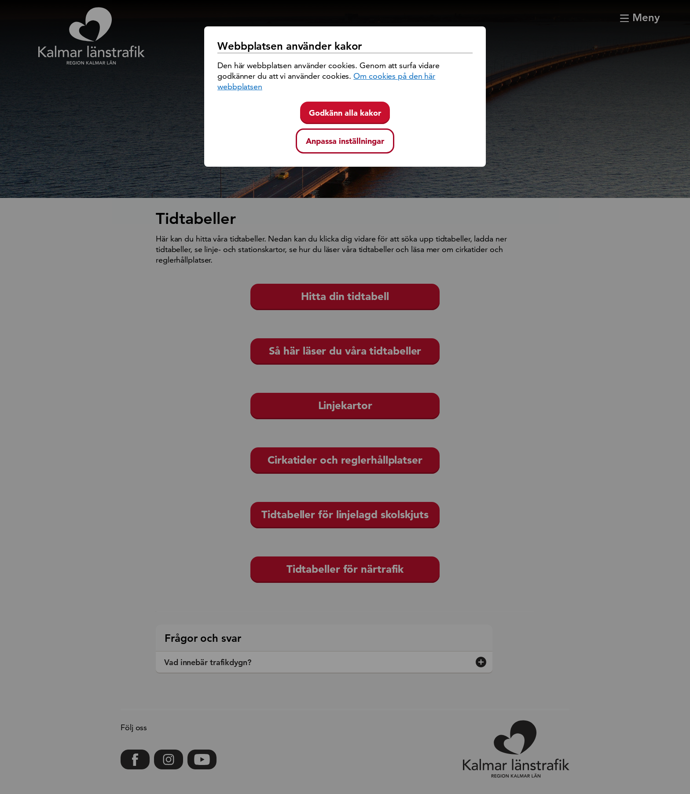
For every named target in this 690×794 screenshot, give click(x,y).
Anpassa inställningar (345, 141)
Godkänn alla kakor (345, 113)
